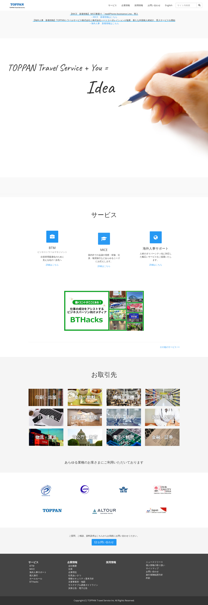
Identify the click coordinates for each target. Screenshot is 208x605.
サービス (112, 5)
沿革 (70, 569)
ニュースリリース (154, 562)
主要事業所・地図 (76, 581)
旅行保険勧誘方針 (154, 574)
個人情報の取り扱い (155, 565)
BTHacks (33, 581)
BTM (31, 565)
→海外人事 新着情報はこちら (104, 23)
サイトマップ (152, 568)
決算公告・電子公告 (77, 588)
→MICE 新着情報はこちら (104, 17)
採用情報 (139, 5)
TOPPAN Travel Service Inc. (100, 600)
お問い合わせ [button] (104, 542)
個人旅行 (33, 575)
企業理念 (72, 572)
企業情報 (125, 5)
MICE (32, 569)
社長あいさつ (74, 575)
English (168, 5)
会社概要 (72, 565)
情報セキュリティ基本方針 (81, 578)
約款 (148, 577)
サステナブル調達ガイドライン (83, 584)
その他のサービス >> (170, 344)
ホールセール (35, 578)
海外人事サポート (37, 572)
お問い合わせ (154, 5)
